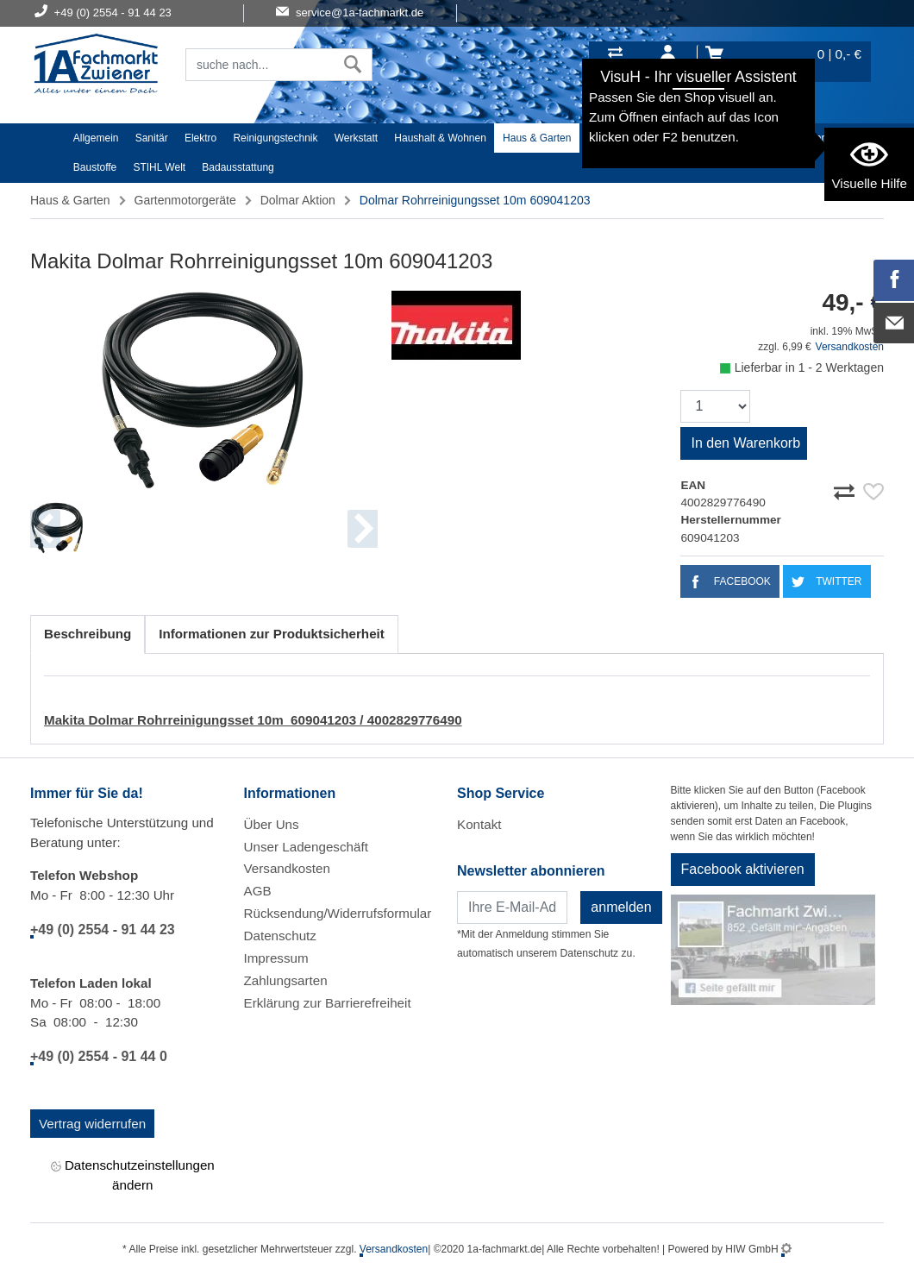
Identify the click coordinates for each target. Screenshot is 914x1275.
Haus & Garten (537, 138)
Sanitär (151, 138)
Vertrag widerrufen (92, 1123)
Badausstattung (237, 167)
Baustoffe (94, 167)
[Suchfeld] (260, 64)
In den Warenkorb (745, 443)
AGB (258, 890)
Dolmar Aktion (297, 200)
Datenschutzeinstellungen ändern (133, 1174)
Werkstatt (356, 138)
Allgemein (96, 138)
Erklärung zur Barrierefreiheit (327, 1003)
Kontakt (479, 824)
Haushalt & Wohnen (440, 138)
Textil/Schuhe (690, 138)
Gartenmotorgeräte (185, 200)
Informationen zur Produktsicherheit (272, 633)
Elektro (200, 138)
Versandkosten (850, 347)
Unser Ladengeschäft (306, 846)
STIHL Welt (159, 167)
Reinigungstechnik (275, 138)
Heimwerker (615, 138)
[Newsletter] (512, 907)
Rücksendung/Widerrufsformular (338, 913)
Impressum (276, 958)
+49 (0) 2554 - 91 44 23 (102, 929)
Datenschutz (280, 935)
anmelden (621, 907)
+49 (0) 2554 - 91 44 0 (98, 1056)
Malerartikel (764, 138)
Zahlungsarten (286, 980)
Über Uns (271, 824)
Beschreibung (87, 633)
